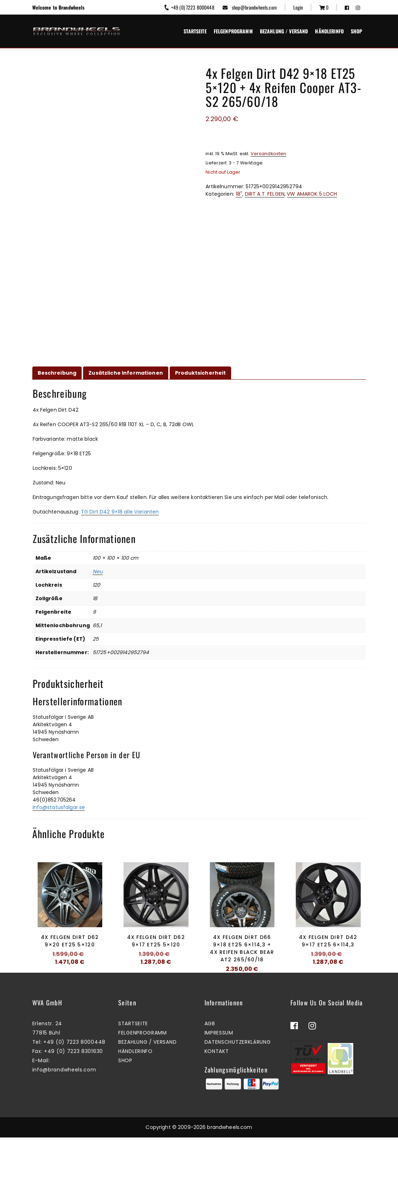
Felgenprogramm (233, 31)
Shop (356, 31)
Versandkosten (269, 154)
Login (298, 7)
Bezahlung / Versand (284, 31)
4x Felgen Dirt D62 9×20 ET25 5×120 (70, 941)
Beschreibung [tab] (57, 372)
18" (239, 193)
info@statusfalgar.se (59, 807)
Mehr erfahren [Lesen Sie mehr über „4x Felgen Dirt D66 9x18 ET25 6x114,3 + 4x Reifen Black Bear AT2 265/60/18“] (240, 993)
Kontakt (217, 1108)
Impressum (219, 1090)
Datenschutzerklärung (238, 1099)
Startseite (195, 31)
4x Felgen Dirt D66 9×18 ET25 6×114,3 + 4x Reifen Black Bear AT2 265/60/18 (242, 948)
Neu (98, 571)
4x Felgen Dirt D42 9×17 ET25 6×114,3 (328, 941)
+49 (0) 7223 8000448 (188, 7)
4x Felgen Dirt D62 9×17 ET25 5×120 (156, 941)
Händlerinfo (329, 31)
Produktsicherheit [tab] (200, 372)
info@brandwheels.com (64, 1127)
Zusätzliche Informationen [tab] (125, 372)
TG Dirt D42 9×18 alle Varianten (120, 511)
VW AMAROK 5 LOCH (312, 193)
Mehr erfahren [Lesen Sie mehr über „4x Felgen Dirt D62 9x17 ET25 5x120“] (154, 986)
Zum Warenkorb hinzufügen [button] (68, 986)
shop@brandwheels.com (250, 7)
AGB (210, 1081)
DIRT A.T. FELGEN (264, 193)
